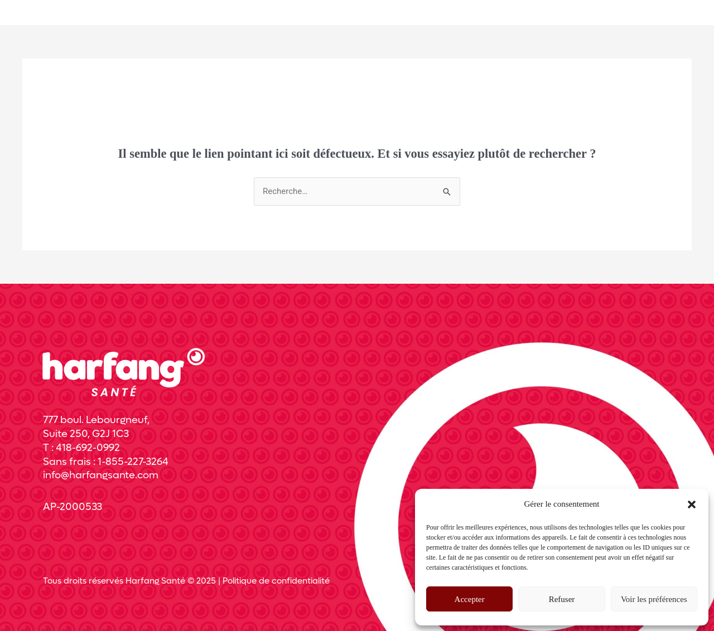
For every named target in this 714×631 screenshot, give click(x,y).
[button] (691, 504)
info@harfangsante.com (100, 475)
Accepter (470, 599)
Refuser (562, 599)
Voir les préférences (654, 599)
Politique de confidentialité (276, 580)
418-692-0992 (88, 447)
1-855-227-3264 (133, 461)
